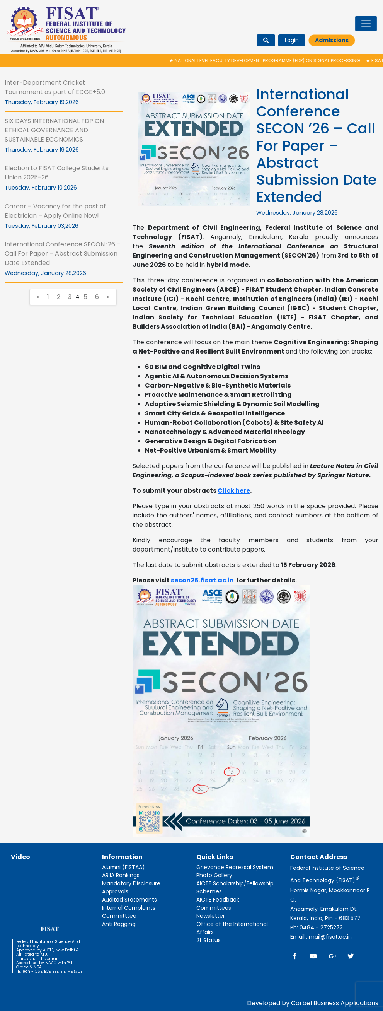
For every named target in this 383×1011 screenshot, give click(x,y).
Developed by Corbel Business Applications (312, 1003)
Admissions (332, 40)
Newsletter (210, 916)
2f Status (208, 940)
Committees (213, 908)
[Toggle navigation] (366, 23)
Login (292, 40)
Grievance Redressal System (234, 867)
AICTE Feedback (217, 899)
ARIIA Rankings (121, 875)
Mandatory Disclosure (131, 883)
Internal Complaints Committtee (128, 912)
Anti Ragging (119, 924)
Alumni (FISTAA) (123, 867)
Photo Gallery (214, 875)
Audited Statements (129, 899)
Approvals (115, 891)
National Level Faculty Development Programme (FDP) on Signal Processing (268, 60)
